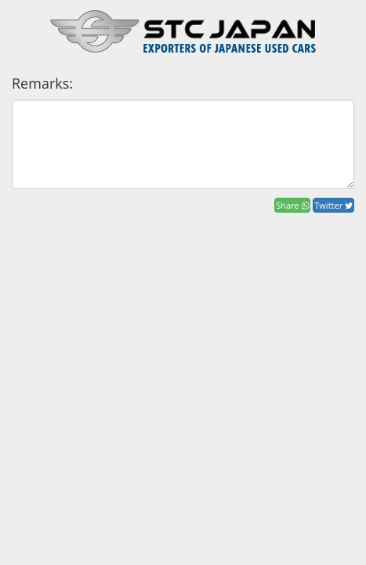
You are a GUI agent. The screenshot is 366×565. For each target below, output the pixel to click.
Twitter (333, 205)
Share (292, 205)
